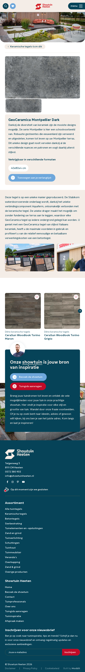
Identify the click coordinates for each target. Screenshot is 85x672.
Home (8, 587)
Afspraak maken (14, 621)
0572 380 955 (13, 471)
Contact (9, 596)
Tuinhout (10, 547)
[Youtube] (23, 482)
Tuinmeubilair (13, 552)
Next (80, 311)
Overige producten (16, 571)
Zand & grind (12, 566)
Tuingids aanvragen (16, 611)
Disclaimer (10, 668)
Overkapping (12, 562)
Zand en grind (13, 533)
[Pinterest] (17, 482)
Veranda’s (11, 557)
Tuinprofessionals (15, 601)
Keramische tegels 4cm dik (26, 46)
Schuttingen (12, 542)
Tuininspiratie (13, 616)
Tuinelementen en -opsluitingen (24, 528)
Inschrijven (70, 652)
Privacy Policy (30, 668)
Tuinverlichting (14, 537)
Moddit (76, 668)
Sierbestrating (13, 523)
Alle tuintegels (13, 508)
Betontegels (12, 518)
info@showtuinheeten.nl (19, 475)
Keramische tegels (16, 513)
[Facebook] (7, 482)
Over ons (10, 606)
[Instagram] (12, 482)
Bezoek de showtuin (16, 591)
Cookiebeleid (52, 668)
